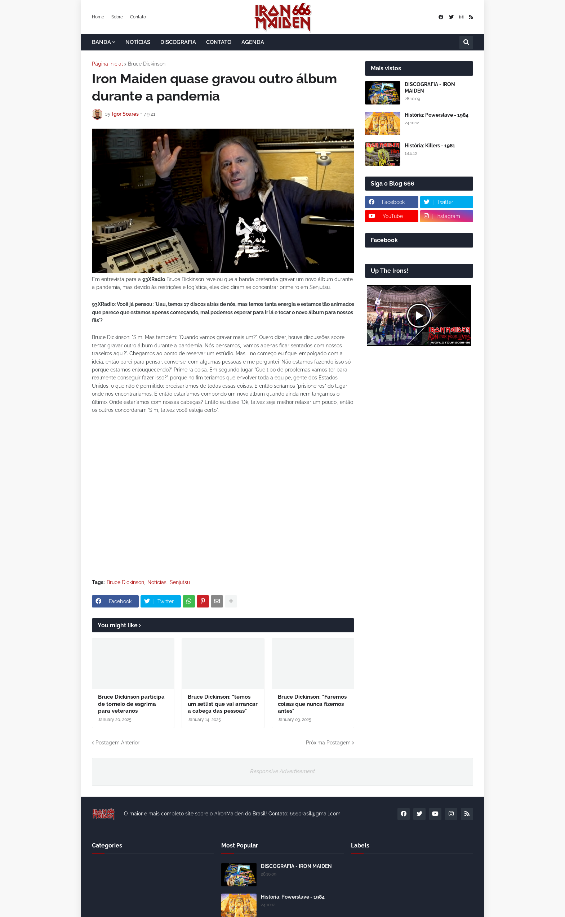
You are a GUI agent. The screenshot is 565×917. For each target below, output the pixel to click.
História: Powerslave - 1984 (436, 115)
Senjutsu (180, 582)
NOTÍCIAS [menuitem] (137, 42)
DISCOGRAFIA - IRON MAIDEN (430, 87)
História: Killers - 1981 (430, 145)
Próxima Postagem (328, 742)
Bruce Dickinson (146, 63)
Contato (138, 16)
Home (98, 16)
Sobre (117, 16)
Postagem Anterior (117, 742)
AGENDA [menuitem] (252, 42)
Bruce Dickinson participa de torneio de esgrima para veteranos (131, 704)
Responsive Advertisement (282, 771)
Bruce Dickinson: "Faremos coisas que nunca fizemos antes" (312, 704)
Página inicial (107, 63)
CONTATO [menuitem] (218, 42)
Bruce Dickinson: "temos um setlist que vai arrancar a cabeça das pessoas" (223, 704)
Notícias (156, 582)
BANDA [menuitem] (101, 42)
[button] (466, 42)
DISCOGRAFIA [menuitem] (178, 42)
